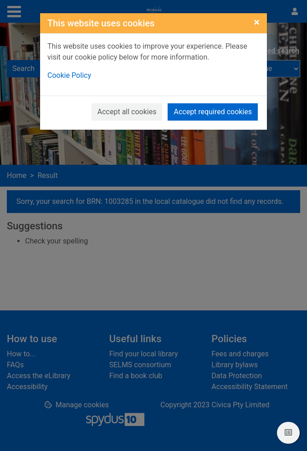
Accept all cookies (127, 111)
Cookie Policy (69, 75)
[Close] (256, 22)
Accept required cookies (213, 111)
